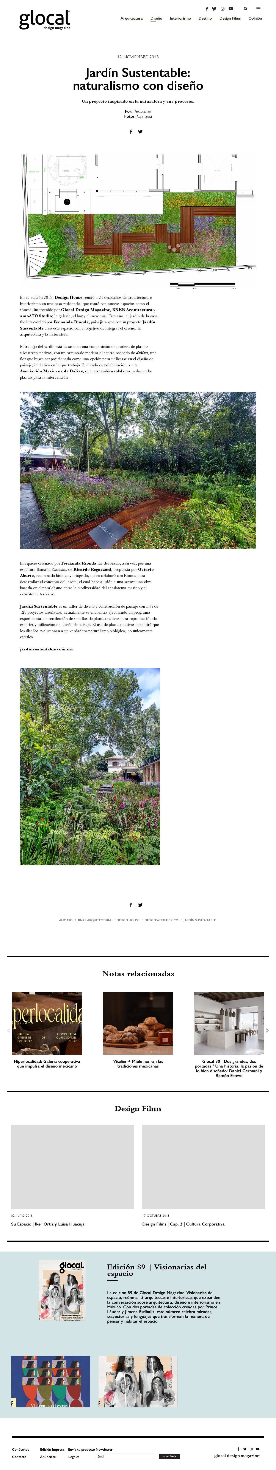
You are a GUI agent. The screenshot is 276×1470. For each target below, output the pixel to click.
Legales (73, 1457)
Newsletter (104, 1449)
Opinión (255, 18)
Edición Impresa (52, 1449)
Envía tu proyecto (81, 1449)
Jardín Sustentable (200, 920)
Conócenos (20, 1449)
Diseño (156, 18)
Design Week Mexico (161, 920)
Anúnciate (48, 1457)
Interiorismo (180, 18)
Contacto (19, 1457)
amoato (66, 920)
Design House (128, 920)
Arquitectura (132, 18)
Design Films (230, 18)
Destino (205, 18)
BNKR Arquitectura (94, 920)
